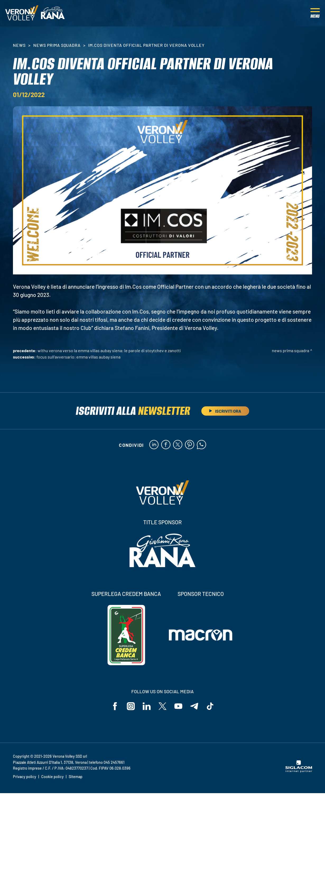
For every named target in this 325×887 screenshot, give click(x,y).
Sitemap (75, 776)
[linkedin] (154, 445)
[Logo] (21, 13)
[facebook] (165, 445)
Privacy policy (24, 776)
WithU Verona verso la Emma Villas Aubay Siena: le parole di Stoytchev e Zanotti (109, 350)
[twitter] (177, 445)
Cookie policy (52, 776)
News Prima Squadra (57, 45)
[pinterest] (189, 445)
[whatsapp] (201, 445)
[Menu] (315, 13)
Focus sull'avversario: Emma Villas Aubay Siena (78, 356)
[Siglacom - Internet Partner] (298, 771)
